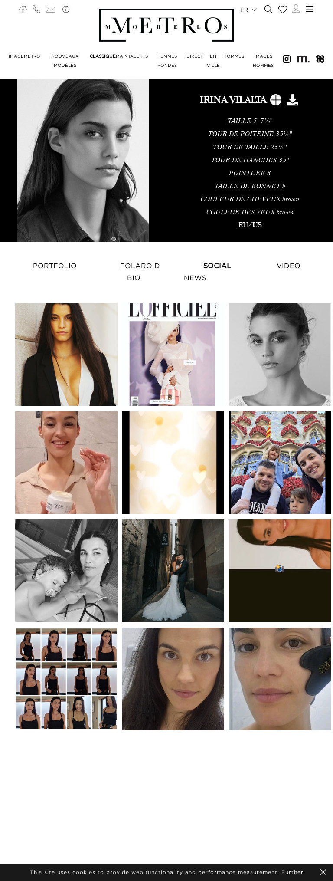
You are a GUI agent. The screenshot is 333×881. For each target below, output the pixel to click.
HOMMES (233, 56)
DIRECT (194, 56)
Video (288, 266)
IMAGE (16, 56)
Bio (133, 278)
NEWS (195, 278)
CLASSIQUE (103, 56)
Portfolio (55, 266)
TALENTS (138, 56)
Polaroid (140, 266)
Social (217, 266)
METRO (32, 56)
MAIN (122, 56)
